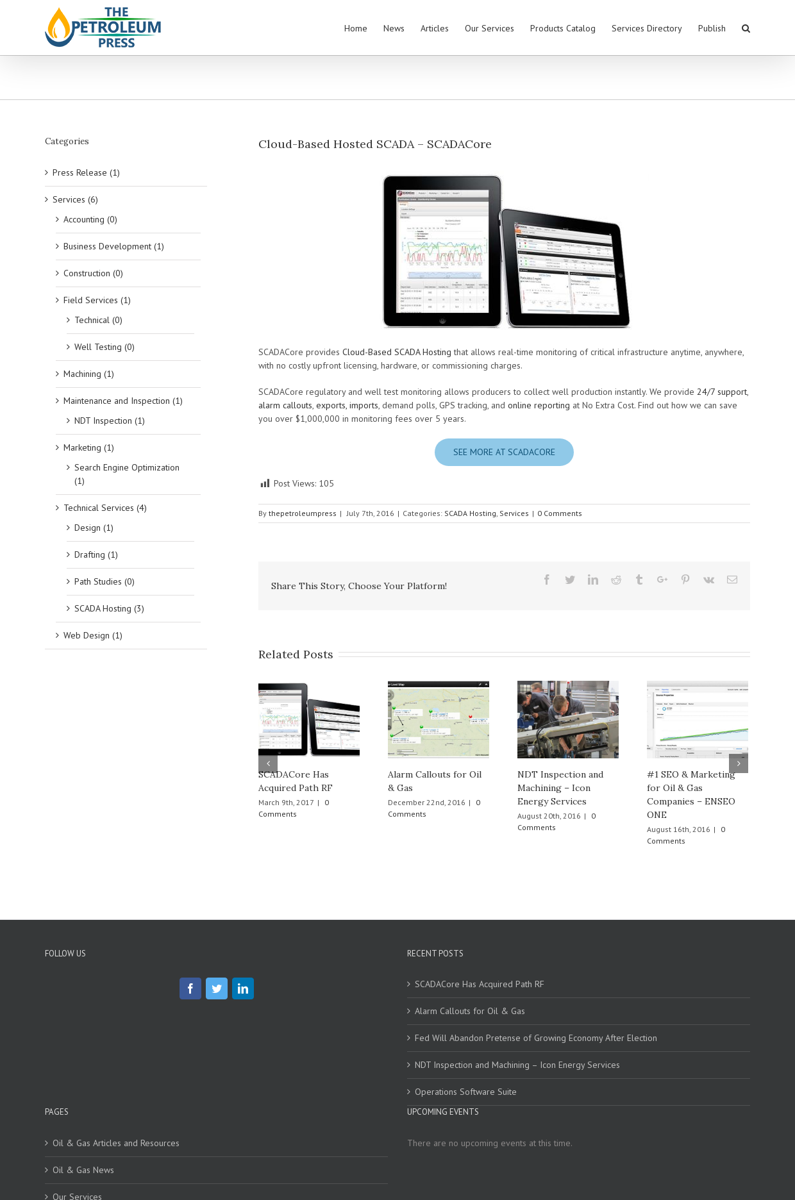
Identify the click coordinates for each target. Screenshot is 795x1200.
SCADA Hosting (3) (109, 608)
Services (514, 513)
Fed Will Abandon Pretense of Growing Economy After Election (536, 1038)
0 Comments (559, 513)
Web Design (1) (92, 635)
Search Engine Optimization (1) (127, 474)
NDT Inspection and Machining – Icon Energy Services (560, 788)
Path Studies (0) (104, 581)
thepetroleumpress (303, 513)
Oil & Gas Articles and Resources (116, 1143)
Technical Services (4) (105, 507)
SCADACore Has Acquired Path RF (479, 984)
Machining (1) (88, 373)
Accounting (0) (90, 219)
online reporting (539, 405)
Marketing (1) (88, 447)
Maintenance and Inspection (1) (123, 400)
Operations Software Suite (466, 1091)
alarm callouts (285, 405)
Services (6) (75, 199)
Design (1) (93, 527)
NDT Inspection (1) (109, 420)
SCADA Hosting (470, 513)
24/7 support (722, 391)
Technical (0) (98, 320)
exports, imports (347, 405)
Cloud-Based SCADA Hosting (396, 352)
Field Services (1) (97, 300)
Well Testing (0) (104, 347)
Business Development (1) (113, 246)
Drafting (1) (96, 554)
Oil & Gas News (83, 1170)
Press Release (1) (86, 172)
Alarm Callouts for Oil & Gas (470, 1011)
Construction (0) (93, 273)
